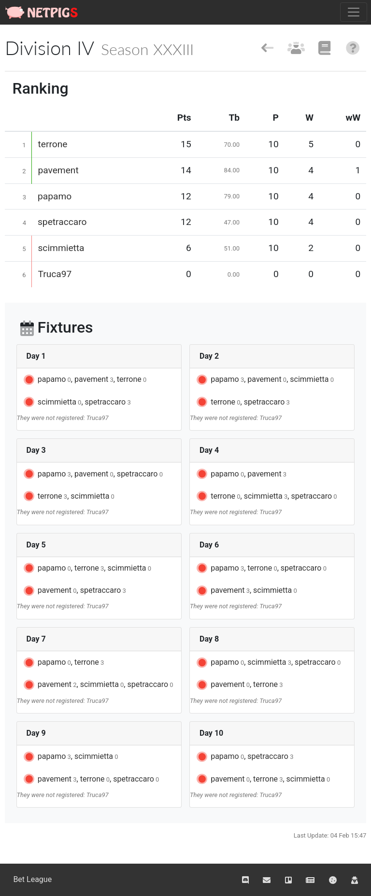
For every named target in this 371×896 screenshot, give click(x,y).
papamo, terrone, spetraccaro (261, 568)
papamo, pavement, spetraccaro (92, 474)
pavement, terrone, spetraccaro (90, 779)
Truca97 (54, 274)
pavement (58, 170)
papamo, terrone (63, 663)
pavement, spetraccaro (74, 591)
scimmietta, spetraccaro (76, 402)
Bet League (32, 879)
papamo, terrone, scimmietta (86, 568)
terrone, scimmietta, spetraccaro (266, 496)
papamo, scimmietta (70, 757)
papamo (54, 196)
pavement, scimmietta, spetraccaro (97, 685)
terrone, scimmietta (68, 496)
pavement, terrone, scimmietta (262, 779)
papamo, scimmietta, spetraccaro (268, 663)
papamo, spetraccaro (244, 757)
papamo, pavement (240, 474)
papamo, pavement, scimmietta (264, 380)
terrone (52, 144)
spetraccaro (62, 221)
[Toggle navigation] (353, 12)
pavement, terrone (239, 685)
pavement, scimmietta (246, 591)
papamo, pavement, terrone (84, 380)
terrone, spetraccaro (242, 402)
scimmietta (61, 247)
